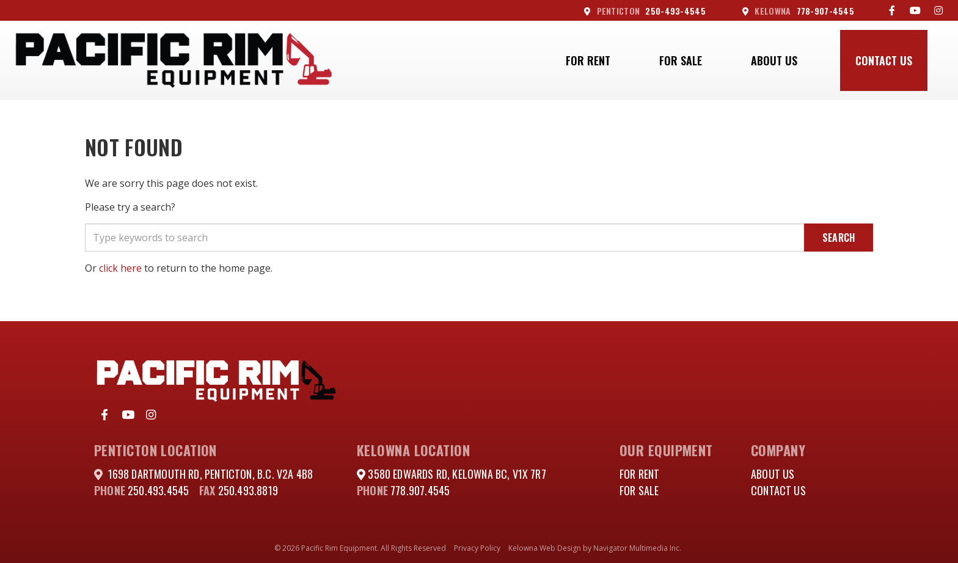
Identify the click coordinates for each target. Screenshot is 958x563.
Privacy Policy (477, 548)
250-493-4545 (645, 10)
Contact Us (883, 60)
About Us (774, 60)
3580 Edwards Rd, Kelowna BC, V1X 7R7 (455, 474)
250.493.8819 (248, 490)
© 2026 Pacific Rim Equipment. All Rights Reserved (360, 548)
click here (120, 268)
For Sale (680, 60)
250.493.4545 (158, 490)
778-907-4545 (798, 10)
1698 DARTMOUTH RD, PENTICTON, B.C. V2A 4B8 (210, 474)
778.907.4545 (420, 490)
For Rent (588, 60)
